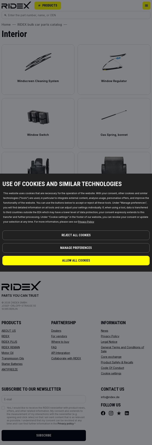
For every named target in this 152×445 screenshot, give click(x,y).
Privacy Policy (86, 221)
